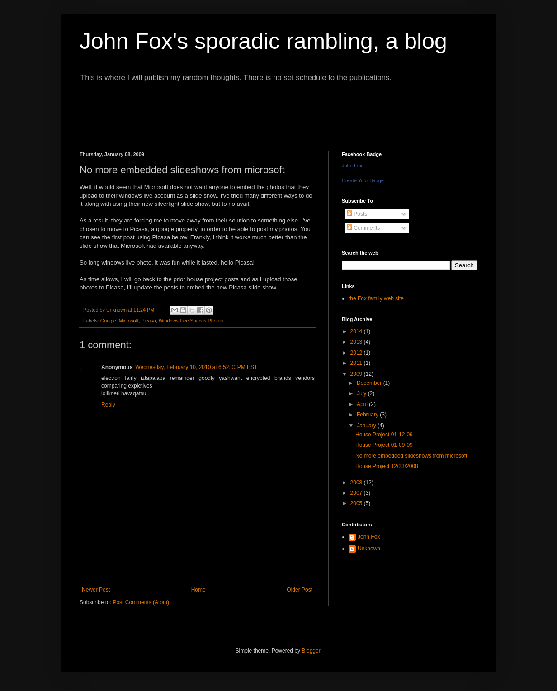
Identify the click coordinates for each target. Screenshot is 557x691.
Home (198, 590)
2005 (357, 503)
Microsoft (129, 320)
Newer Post (96, 590)
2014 (357, 331)
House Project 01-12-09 (384, 434)
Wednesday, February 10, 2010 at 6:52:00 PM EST (196, 367)
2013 (357, 342)
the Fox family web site (376, 298)
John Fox (352, 165)
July (362, 393)
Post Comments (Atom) (141, 602)
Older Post (299, 590)
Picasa (148, 320)
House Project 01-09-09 (384, 445)
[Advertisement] (244, 115)
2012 (357, 353)
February (368, 415)
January (367, 425)
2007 (357, 493)
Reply (108, 405)
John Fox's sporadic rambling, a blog (263, 41)
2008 (357, 482)
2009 (357, 374)
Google (108, 320)
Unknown (369, 548)
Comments (363, 228)
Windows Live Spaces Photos (191, 320)
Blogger (311, 651)
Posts (357, 214)
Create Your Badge (363, 180)
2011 (357, 363)
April (363, 404)
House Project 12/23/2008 (386, 466)
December (370, 383)
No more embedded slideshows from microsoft (411, 456)
